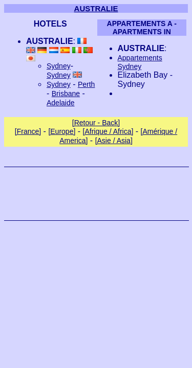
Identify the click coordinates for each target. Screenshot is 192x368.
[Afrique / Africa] (108, 131)
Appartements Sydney (140, 62)
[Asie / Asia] (114, 140)
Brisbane (66, 93)
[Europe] (61, 131)
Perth (86, 84)
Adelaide (61, 103)
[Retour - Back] (96, 123)
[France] (28, 131)
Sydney (59, 66)
